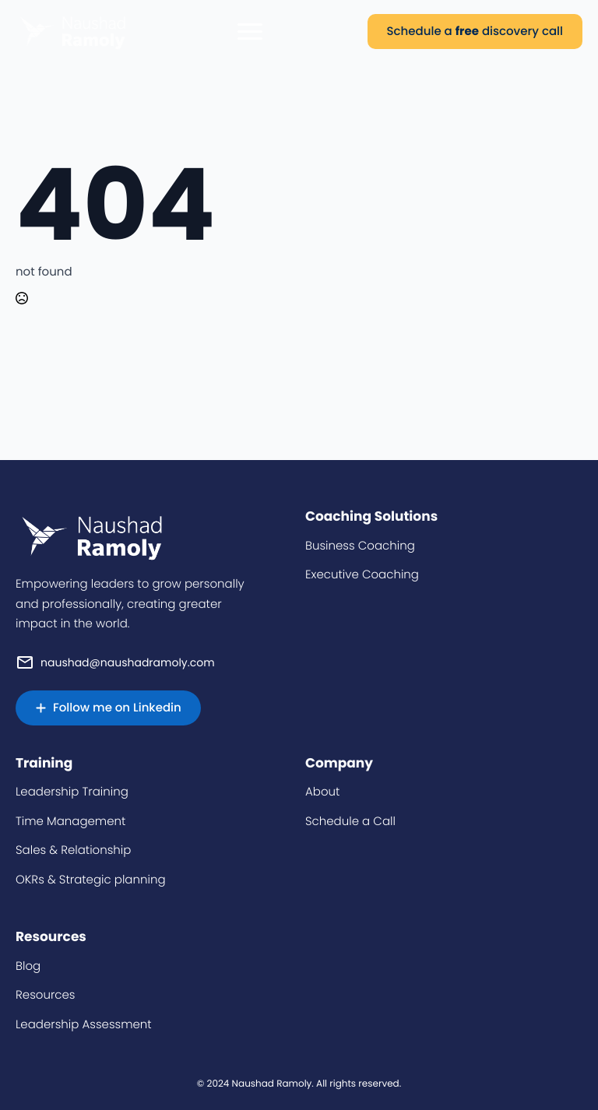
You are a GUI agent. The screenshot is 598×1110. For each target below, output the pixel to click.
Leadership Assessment (84, 1025)
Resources (46, 995)
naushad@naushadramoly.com (127, 662)
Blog (28, 966)
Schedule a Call (350, 821)
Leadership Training (72, 792)
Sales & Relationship (73, 850)
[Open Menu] (249, 31)
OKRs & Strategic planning (91, 880)
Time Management (70, 821)
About (322, 792)
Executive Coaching (362, 575)
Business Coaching (360, 546)
